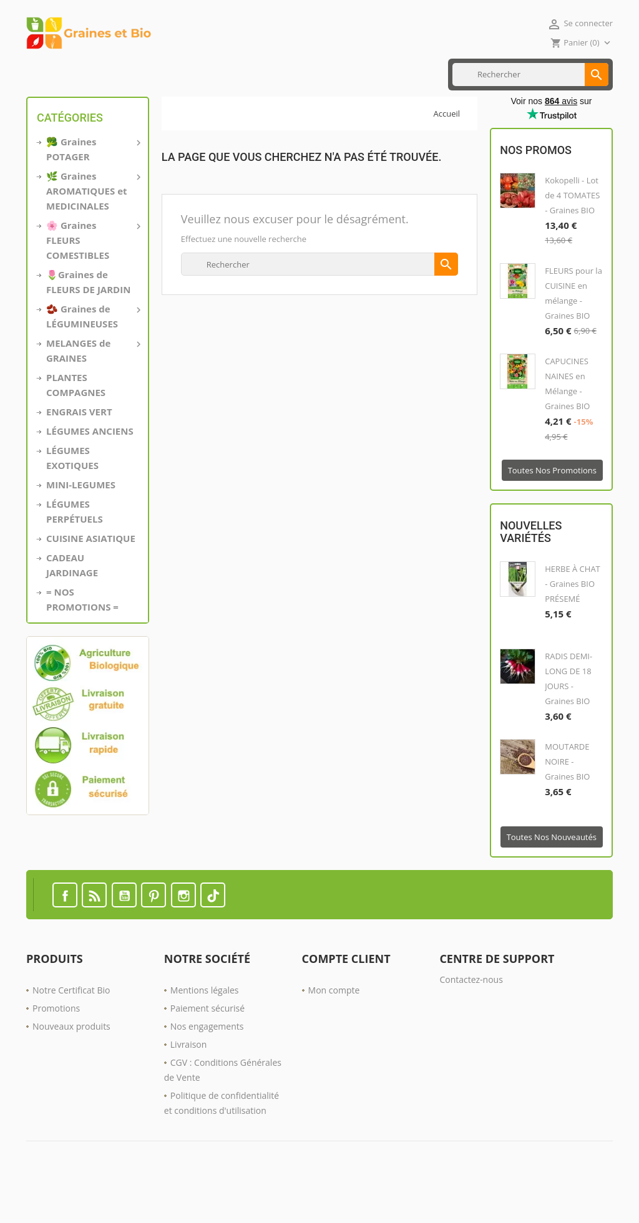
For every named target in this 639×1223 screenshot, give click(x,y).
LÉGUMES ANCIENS (90, 471)
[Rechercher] (530, 114)
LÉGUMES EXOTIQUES (72, 497)
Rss (94, 935)
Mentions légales (204, 1030)
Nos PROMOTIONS (324, 74)
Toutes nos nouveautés (552, 876)
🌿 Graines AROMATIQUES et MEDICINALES (92, 230)
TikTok (213, 935)
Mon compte (334, 1030)
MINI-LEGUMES (80, 524)
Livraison (188, 1084)
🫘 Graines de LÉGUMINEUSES (92, 355)
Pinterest (153, 935)
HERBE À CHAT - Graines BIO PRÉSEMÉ (572, 623)
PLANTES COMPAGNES (75, 424)
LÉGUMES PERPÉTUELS (74, 551)
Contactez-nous (471, 1019)
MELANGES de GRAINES (92, 389)
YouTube (124, 935)
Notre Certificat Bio (71, 1030)
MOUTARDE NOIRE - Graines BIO (567, 801)
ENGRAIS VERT (250, 74)
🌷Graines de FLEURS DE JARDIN (88, 322)
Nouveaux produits (71, 1066)
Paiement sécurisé (207, 1048)
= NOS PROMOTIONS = (82, 639)
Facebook (65, 935)
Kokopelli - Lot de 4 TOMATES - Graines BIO (572, 235)
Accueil (45, 74)
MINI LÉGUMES (100, 74)
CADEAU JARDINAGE (72, 605)
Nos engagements (207, 1066)
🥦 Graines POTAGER (92, 188)
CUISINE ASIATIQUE (176, 74)
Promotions (56, 1048)
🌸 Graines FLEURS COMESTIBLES (92, 279)
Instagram (183, 935)
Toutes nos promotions (552, 510)
